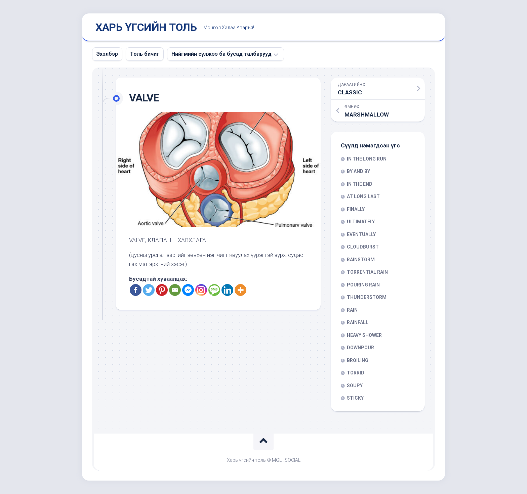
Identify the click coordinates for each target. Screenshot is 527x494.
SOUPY (355, 385)
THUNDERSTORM (367, 297)
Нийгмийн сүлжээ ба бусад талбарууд (221, 54)
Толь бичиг (144, 54)
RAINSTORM (361, 259)
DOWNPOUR (360, 347)
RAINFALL (357, 322)
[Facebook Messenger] (188, 290)
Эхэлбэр (107, 54)
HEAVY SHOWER (364, 335)
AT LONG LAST (363, 196)
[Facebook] (135, 290)
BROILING (357, 360)
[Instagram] (201, 290)
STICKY (355, 398)
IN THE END (359, 184)
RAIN (352, 310)
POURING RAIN (363, 284)
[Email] (175, 290)
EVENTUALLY (361, 234)
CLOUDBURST (363, 247)
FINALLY (356, 209)
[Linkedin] (227, 290)
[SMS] (214, 290)
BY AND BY (358, 171)
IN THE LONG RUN (367, 159)
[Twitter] (149, 290)
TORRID (355, 372)
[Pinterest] (162, 290)
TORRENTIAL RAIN (367, 272)
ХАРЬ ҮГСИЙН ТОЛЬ (146, 27)
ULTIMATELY (361, 221)
